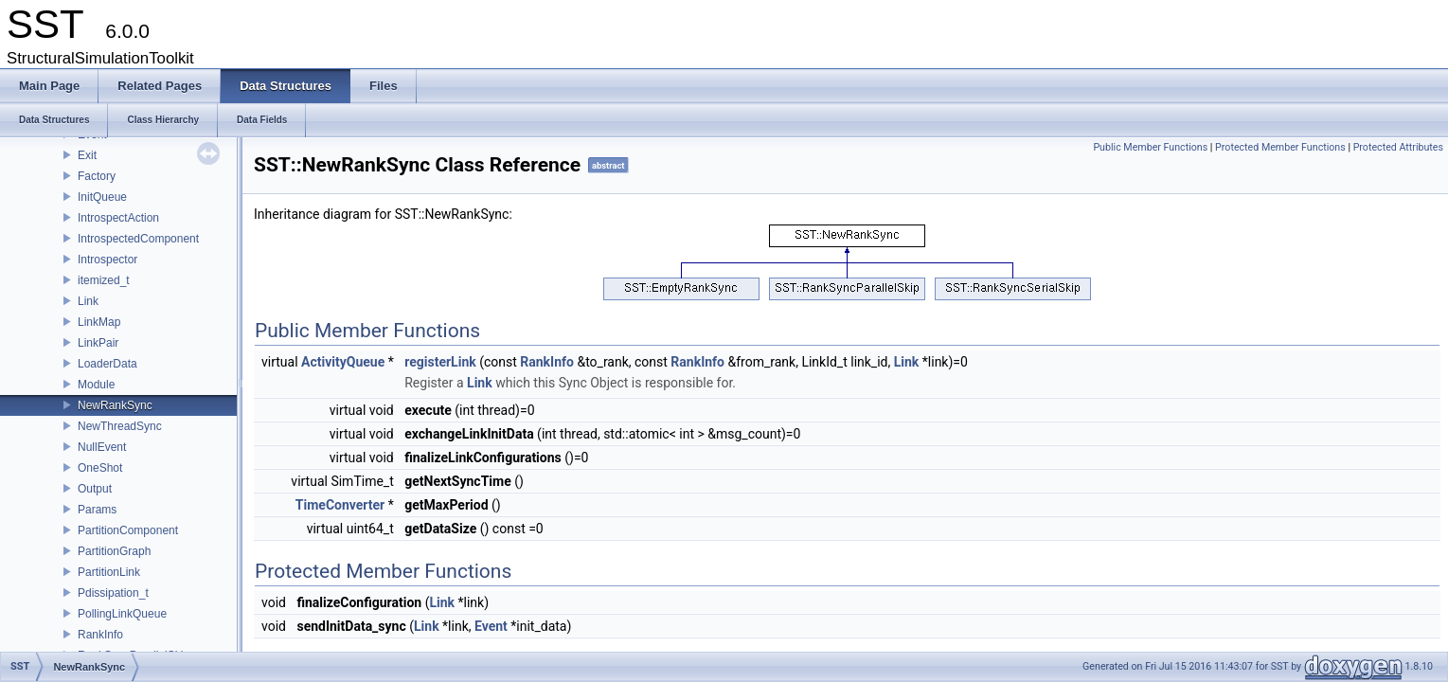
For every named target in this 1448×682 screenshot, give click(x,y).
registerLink (439, 361)
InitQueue (102, 197)
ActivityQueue (342, 361)
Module (96, 384)
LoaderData (107, 363)
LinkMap (99, 322)
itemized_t (104, 280)
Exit (87, 155)
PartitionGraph (114, 551)
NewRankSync (115, 405)
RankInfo (100, 634)
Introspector (107, 259)
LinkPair (98, 343)
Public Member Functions (1150, 147)
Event (491, 626)
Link (88, 301)
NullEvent (102, 447)
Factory (97, 176)
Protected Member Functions (1280, 147)
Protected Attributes (1398, 147)
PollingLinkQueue (122, 613)
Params (97, 509)
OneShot (100, 468)
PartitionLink (109, 572)
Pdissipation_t (113, 593)
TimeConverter (339, 504)
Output (95, 488)
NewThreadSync (120, 426)
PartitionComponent (128, 530)
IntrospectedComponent (138, 238)
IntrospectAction (118, 217)
